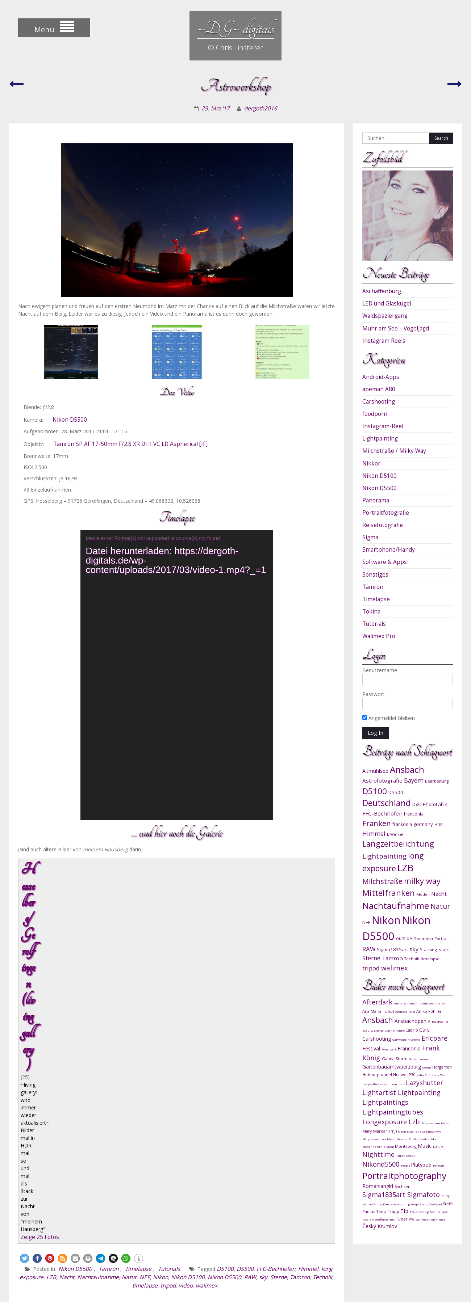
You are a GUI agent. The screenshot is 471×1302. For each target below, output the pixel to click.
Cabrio (412, 1030)
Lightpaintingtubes (392, 1112)
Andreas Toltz (405, 1012)
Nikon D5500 (70, 420)
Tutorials (169, 940)
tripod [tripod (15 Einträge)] (371, 968)
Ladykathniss (373, 1084)
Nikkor (371, 463)
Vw (412, 1219)
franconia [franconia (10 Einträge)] (414, 814)
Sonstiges (375, 574)
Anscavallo (438, 1021)
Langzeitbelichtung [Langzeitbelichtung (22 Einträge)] (398, 843)
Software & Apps (384, 562)
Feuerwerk (389, 1049)
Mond (435, 1139)
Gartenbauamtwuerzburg (392, 1066)
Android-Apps (380, 377)
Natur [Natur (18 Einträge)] (440, 906)
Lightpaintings (385, 1102)
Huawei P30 (405, 1074)
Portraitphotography (404, 1175)
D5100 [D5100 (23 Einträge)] (374, 791)
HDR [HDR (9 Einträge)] (438, 824)
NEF (144, 949)
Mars (445, 1123)
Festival (372, 1048)
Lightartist (380, 1092)
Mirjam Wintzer (374, 1139)
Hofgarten (442, 1067)
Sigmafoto (424, 1194)
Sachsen (402, 1186)
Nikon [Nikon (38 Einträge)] (386, 920)
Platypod (422, 1164)
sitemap (447, 1278)
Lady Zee (438, 1075)
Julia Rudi (424, 1075)
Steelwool (436, 1204)
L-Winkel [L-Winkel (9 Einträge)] (395, 834)
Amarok (439, 1003)
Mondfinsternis (374, 1147)
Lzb (415, 1121)
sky (263, 949)
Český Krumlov (379, 1226)
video (186, 957)
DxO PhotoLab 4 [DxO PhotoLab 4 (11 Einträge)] (430, 804)
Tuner (402, 1219)
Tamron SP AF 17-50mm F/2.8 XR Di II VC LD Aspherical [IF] (130, 444)
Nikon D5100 (188, 949)
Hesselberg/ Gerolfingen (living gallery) (146, 869)
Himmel (308, 940)
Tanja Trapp (388, 1211)
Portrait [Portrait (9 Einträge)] (441, 938)
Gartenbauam (419, 1059)
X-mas (441, 1219)
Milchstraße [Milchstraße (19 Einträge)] (382, 881)
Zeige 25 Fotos (41, 909)
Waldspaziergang (385, 316)
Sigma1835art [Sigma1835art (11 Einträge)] (392, 949)
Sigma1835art (384, 1194)
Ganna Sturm (395, 1058)
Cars (424, 1029)
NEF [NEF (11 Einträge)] (366, 922)
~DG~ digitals (235, 28)
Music (425, 1145)
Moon (390, 1147)
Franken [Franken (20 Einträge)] (376, 823)
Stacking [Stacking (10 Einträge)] (428, 949)
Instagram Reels (383, 341)
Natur (129, 949)
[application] (176, 675)
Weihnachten (426, 1219)
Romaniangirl (378, 1186)
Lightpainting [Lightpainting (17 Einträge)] (384, 855)
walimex (206, 957)
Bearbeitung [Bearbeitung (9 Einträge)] (437, 781)
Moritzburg (406, 1146)
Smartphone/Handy (388, 549)
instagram (287, 1267)
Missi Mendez (398, 1139)
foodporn (374, 414)
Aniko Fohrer (429, 1011)
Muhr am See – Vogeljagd (395, 328)
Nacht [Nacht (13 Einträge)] (439, 893)
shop (355, 1267)
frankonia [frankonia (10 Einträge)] (402, 824)
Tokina (371, 611)
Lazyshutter (424, 1082)
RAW (250, 949)
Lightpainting (380, 438)
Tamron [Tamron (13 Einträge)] (392, 958)
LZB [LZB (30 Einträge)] (405, 867)
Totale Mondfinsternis (379, 1219)
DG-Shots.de (324, 1267)
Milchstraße (416, 1131)
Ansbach (378, 1020)
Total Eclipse (438, 1212)
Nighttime (379, 1154)
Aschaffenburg (381, 291)
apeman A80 (378, 389)
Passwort (373, 694)
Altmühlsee (425, 1003)
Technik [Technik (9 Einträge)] (411, 958)
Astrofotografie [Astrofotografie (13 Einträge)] (382, 780)
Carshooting (378, 401)
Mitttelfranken (420, 1139)
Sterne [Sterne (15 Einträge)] (371, 958)
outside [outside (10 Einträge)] (404, 938)
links (375, 1267)
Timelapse (138, 940)
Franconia (409, 1048)
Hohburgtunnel (377, 1074)
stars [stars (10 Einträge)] (444, 949)
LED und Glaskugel (386, 303)
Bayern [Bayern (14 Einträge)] (414, 780)
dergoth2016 (260, 108)
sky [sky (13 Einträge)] (413, 949)
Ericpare (434, 1038)
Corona (415, 1039)
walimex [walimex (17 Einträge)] (394, 967)
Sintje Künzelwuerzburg (392, 1204)
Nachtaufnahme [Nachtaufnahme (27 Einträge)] (395, 905)
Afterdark (378, 1002)
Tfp (405, 1211)
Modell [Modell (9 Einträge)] (423, 894)
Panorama (375, 500)
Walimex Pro (378, 636)
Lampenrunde (395, 1084)
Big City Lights (373, 1030)
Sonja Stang (419, 1204)
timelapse (145, 957)
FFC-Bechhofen (276, 940)
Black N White (394, 1030)
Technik (322, 949)
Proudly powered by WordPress (337, 1289)
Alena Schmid (405, 1003)
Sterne (278, 949)
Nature (438, 1147)
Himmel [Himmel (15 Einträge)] (373, 833)
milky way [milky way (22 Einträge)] (422, 881)
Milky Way (433, 1131)
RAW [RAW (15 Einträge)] (368, 949)
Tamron (108, 940)
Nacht (66, 949)
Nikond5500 (381, 1164)
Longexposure (385, 1121)
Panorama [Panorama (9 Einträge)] (423, 938)
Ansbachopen (411, 1020)
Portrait (438, 1165)
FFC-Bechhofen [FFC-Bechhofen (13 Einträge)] (382, 813)
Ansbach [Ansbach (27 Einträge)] (407, 769)
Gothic (427, 1067)
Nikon (160, 949)
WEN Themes (444, 1289)
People (406, 1165)
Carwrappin (401, 1039)
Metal (402, 1131)
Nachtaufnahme (98, 949)
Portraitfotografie (385, 513)
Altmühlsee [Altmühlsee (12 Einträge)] (375, 770)
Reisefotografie (382, 525)
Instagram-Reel (382, 426)
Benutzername (379, 670)
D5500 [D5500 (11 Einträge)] (395, 792)
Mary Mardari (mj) (380, 1131)
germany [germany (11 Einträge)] (423, 824)
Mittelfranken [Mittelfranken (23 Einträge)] (388, 892)
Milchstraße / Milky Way (394, 451)
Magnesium (431, 1123)
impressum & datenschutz (423, 1267)
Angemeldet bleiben (388, 718)
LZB (51, 949)
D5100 (225, 940)
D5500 (245, 940)
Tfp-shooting (419, 1212)
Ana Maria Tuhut (378, 1011)
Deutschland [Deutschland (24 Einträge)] (386, 803)
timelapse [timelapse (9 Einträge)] (430, 958)
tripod (168, 957)
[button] (24, 930)
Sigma (370, 537)
